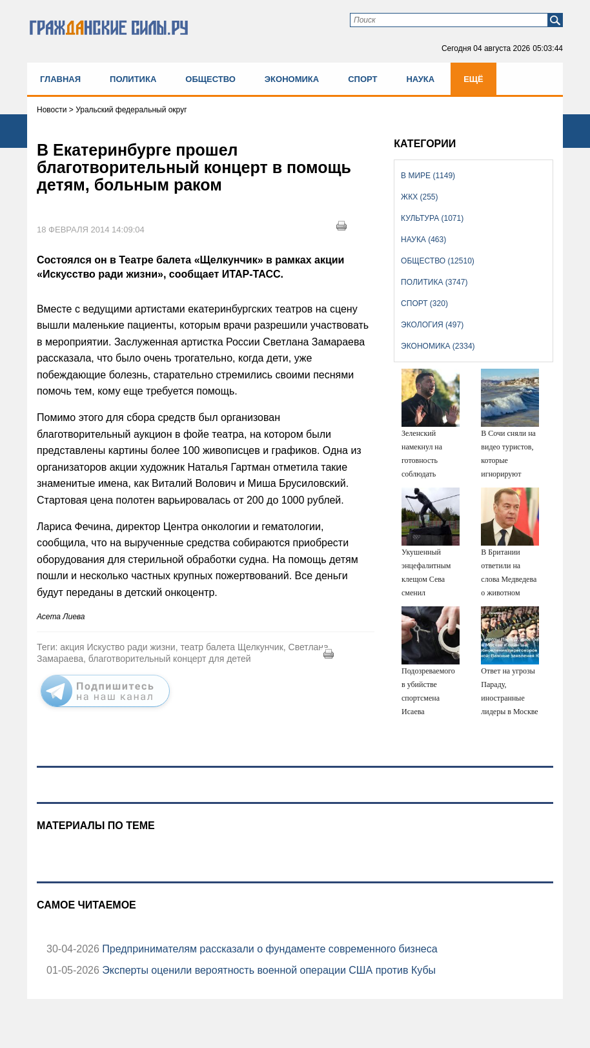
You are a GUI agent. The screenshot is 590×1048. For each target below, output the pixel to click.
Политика (133, 79)
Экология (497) (432, 324)
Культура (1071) (432, 218)
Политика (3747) (434, 282)
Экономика (292, 79)
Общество (210, 79)
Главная (60, 79)
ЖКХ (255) (419, 196)
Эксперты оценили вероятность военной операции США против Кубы (267, 970)
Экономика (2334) (437, 346)
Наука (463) (423, 239)
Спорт (362, 79)
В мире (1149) (428, 175)
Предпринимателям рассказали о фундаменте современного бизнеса (268, 948)
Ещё (473, 79)
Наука (420, 79)
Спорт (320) (424, 303)
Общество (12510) (437, 260)
